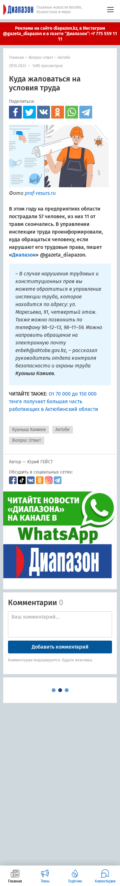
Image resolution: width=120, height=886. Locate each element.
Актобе (64, 57)
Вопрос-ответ (41, 57)
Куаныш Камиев (29, 429)
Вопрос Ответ (26, 440)
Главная (16, 57)
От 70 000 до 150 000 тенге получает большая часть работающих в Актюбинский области (53, 401)
